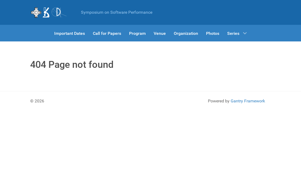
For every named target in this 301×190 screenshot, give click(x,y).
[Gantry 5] (49, 12)
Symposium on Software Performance (116, 12)
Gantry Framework (248, 100)
